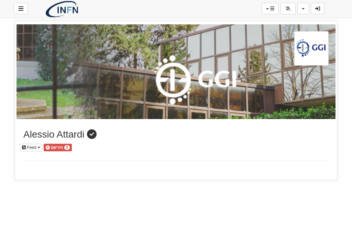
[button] (58, 147)
